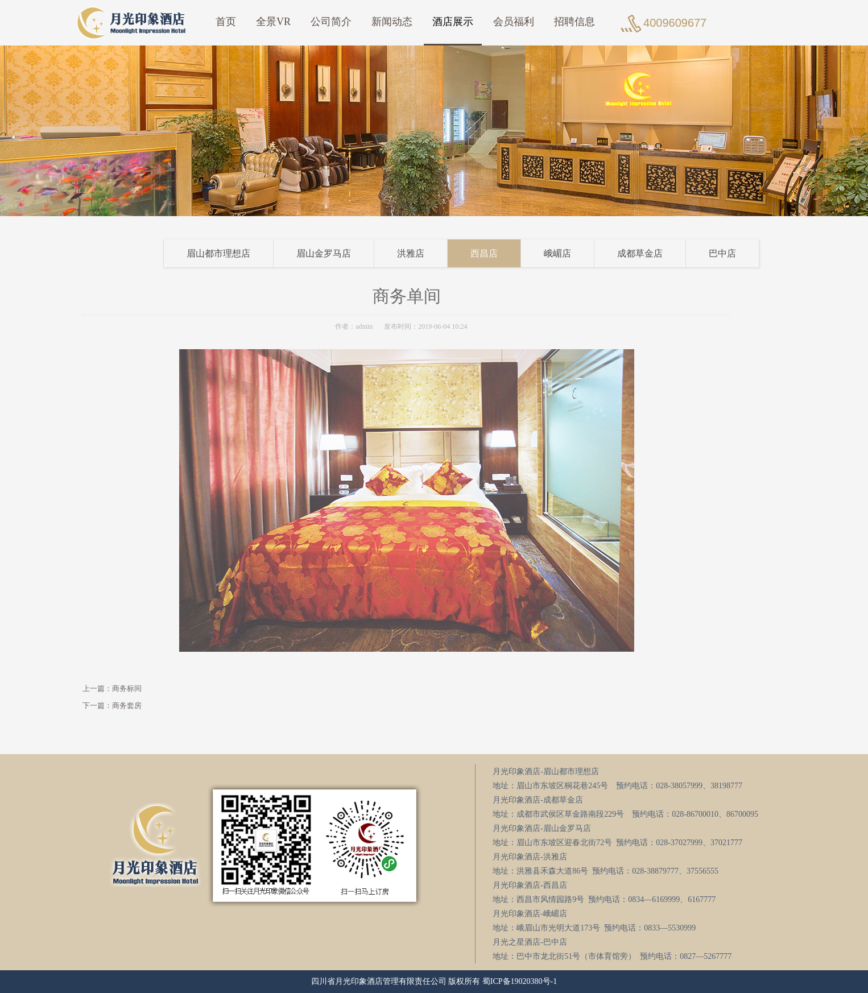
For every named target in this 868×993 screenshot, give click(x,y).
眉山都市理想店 (235, 253)
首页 (226, 21)
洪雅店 (427, 253)
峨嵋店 (574, 253)
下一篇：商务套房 (95, 705)
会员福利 (513, 21)
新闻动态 (391, 21)
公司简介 (331, 21)
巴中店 (739, 253)
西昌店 (501, 253)
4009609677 (674, 22)
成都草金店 (657, 253)
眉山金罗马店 (340, 253)
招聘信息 (574, 21)
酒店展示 (452, 21)
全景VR (273, 21)
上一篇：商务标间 (95, 688)
